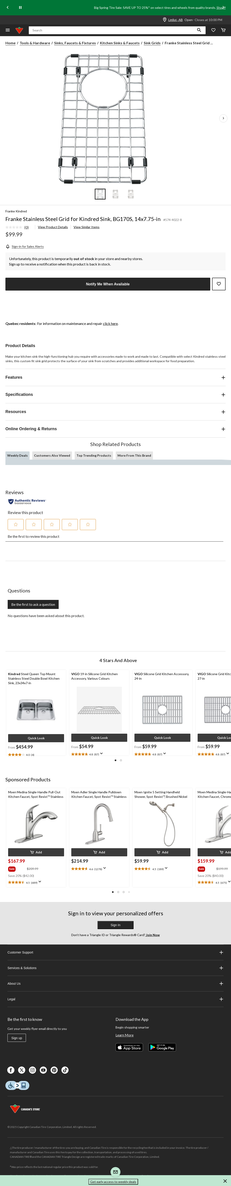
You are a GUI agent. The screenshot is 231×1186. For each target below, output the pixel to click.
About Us (115, 983)
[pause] (20, 7)
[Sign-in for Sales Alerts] (24, 246)
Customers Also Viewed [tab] (52, 455)
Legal (115, 999)
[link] (18, 227)
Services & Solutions (115, 968)
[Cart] (223, 30)
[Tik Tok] (65, 1070)
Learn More (125, 1035)
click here (110, 323)
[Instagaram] (32, 1070)
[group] (17, 868)
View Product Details (53, 227)
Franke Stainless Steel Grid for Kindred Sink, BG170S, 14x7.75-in (83, 219)
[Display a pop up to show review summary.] (102, 755)
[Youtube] (43, 1070)
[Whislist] (213, 30)
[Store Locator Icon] (164, 19)
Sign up (16, 1038)
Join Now (152, 935)
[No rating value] (14, 227)
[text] (36, 755)
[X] (21, 1070)
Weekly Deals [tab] (17, 455)
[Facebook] (10, 1070)
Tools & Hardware (35, 43)
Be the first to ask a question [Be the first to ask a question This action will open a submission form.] (33, 604)
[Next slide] (223, 7)
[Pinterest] (54, 1070)
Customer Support (115, 952)
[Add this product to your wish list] (219, 284)
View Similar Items (86, 227)
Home (10, 43)
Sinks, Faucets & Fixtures (75, 43)
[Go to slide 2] (115, 194)
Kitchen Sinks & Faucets (120, 43)
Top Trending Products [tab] (93, 455)
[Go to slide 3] (130, 194)
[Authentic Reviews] (27, 501)
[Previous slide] (7, 7)
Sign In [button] (115, 925)
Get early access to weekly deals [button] (113, 1182)
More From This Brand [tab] (134, 455)
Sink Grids (152, 43)
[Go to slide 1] (100, 194)
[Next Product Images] (223, 118)
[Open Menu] (7, 30)
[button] (199, 30)
